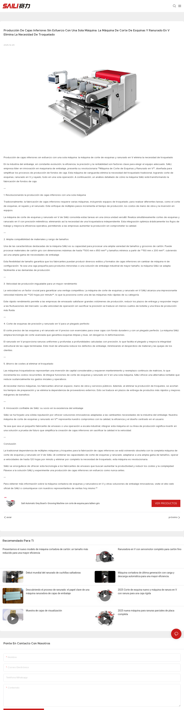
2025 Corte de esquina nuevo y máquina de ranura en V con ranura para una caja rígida (147, 591)
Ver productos (166, 503)
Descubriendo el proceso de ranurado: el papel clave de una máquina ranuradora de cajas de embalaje (57, 591)
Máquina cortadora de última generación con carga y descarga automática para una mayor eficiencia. (146, 574)
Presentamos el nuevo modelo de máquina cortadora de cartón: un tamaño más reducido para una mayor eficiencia (45, 551)
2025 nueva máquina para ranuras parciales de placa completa (146, 612)
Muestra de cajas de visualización (44, 610)
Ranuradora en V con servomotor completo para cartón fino (149, 549)
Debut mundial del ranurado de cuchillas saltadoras (53, 572)
